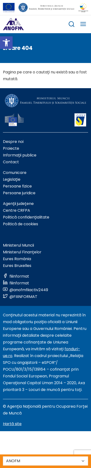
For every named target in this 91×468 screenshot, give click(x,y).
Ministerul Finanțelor (22, 252)
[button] (6, 42)
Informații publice (19, 155)
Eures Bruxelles (17, 265)
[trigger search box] (71, 24)
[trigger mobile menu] (83, 24)
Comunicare (14, 172)
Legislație (11, 179)
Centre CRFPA (16, 210)
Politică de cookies (20, 224)
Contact (11, 162)
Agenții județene (18, 203)
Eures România (17, 259)
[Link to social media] (16, 276)
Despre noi (13, 141)
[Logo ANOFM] (13, 24)
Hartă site (12, 424)
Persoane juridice (19, 193)
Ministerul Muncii (18, 245)
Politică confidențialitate (26, 217)
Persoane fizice (17, 186)
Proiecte (11, 148)
